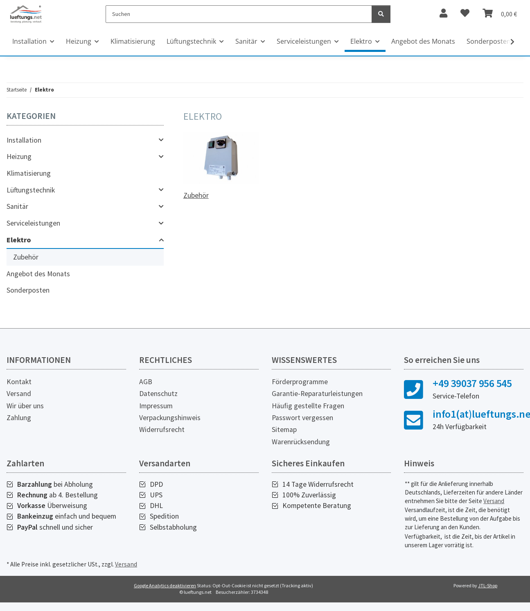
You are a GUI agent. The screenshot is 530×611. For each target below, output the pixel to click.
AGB (145, 381)
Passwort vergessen (302, 417)
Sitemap (284, 429)
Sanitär (17, 206)
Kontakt (19, 381)
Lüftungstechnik (31, 190)
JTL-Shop (487, 585)
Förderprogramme (300, 381)
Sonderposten (28, 290)
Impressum (156, 405)
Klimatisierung (29, 173)
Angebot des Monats (38, 273)
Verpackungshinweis (170, 417)
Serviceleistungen (33, 223)
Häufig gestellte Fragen (308, 405)
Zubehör (196, 195)
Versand (19, 393)
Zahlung (19, 417)
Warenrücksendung (301, 441)
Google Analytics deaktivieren (165, 585)
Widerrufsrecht (162, 429)
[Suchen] (239, 14)
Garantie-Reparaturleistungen (317, 393)
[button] (85, 140)
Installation (24, 140)
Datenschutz (158, 393)
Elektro (19, 239)
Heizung (19, 156)
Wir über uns (25, 405)
